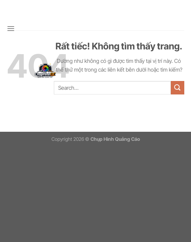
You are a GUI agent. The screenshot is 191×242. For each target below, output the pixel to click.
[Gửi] (177, 87)
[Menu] (11, 28)
